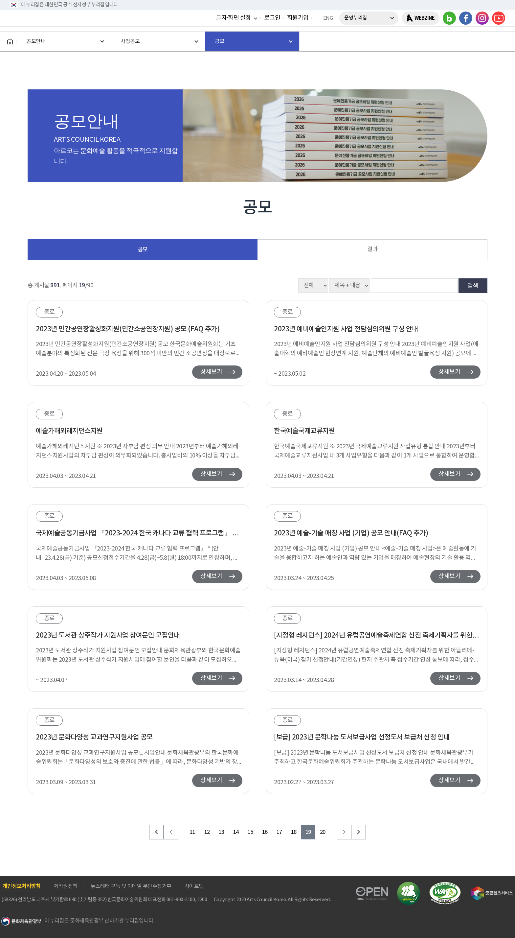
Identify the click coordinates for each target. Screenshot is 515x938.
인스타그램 (482, 18)
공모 (143, 249)
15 (250, 832)
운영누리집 (355, 18)
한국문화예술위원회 (58, 41)
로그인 (272, 17)
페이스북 (465, 18)
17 (279, 832)
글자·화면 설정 (233, 17)
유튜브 (498, 18)
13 (221, 832)
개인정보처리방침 (21, 886)
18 (294, 832)
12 (207, 832)
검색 (473, 285)
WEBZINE (424, 18)
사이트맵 (194, 886)
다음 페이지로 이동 (344, 832)
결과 (372, 249)
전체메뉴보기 (498, 41)
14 (236, 832)
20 (322, 832)
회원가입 (298, 17)
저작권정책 (66, 886)
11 (192, 832)
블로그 (449, 18)
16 (265, 832)
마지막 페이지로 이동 (358, 832)
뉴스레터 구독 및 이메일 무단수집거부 (131, 886)
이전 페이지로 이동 (171, 832)
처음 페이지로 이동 (156, 832)
